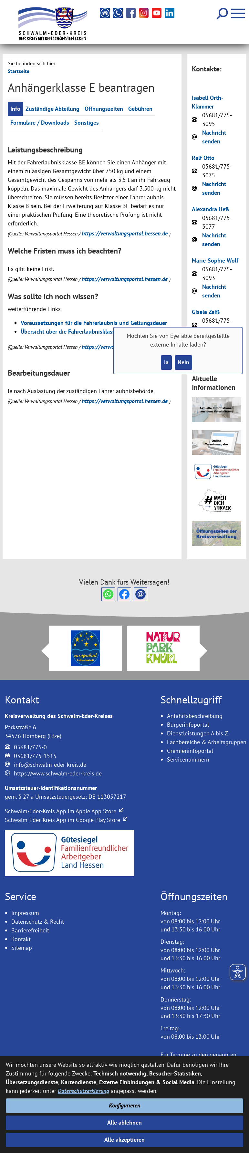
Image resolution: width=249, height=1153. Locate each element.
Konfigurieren (124, 1105)
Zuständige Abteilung (52, 109)
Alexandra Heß (210, 209)
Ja (166, 362)
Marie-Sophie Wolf (215, 260)
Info (15, 109)
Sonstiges (86, 123)
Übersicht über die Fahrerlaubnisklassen (71, 332)
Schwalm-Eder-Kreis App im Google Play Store (66, 820)
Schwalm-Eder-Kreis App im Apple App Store (64, 811)
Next (207, 651)
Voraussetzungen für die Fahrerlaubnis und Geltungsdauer (94, 323)
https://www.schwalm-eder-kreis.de (58, 773)
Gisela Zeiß (206, 312)
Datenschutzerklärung (83, 1091)
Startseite (18, 71)
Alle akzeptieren (124, 1140)
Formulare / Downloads (39, 123)
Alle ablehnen (124, 1122)
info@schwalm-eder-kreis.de (50, 764)
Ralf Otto (203, 157)
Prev (41, 651)
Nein (183, 362)
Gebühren (140, 109)
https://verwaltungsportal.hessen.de (125, 233)
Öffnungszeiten (104, 109)
